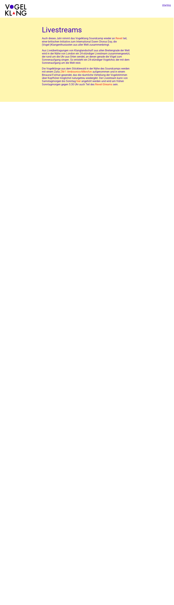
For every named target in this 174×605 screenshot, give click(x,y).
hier (78, 81)
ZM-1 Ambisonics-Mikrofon (76, 71)
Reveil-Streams (103, 84)
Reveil (119, 38)
